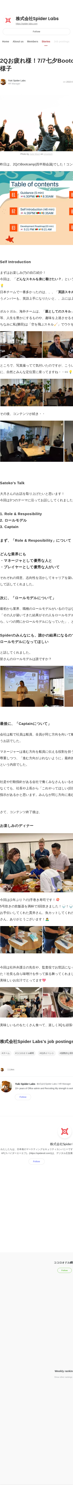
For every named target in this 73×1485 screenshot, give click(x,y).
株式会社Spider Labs (37, 19)
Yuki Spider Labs (17, 80)
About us (18, 41)
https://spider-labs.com (26, 23)
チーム (6, 1053)
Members (32, 41)
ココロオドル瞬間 (25, 1053)
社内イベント (47, 1053)
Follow (36, 31)
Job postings (61, 41)
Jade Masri (34, 154)
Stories (46, 41)
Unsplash (48, 154)
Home (5, 41)
